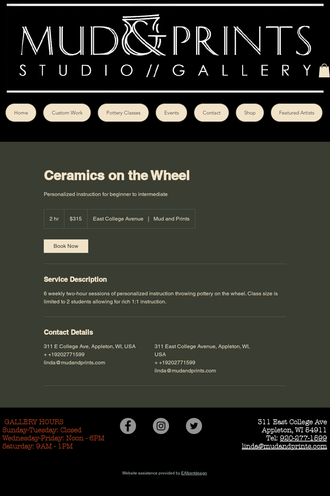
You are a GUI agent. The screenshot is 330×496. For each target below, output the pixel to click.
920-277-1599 (303, 438)
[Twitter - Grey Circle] (194, 426)
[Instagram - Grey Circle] (161, 426)
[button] (324, 70)
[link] (66, 246)
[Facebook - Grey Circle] (128, 426)
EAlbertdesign (194, 473)
